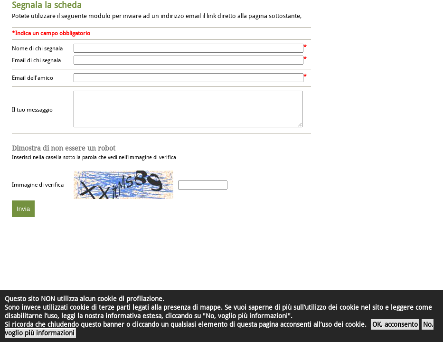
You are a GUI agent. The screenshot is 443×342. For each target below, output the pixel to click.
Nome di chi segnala (37, 48)
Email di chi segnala (36, 60)
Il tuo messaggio (32, 113)
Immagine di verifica (38, 192)
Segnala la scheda (47, 5)
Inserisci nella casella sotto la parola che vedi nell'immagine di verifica (94, 160)
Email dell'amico (32, 78)
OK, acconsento (395, 324)
